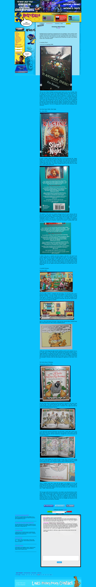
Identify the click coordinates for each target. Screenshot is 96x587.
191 (38, 574)
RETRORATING (27, 572)
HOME (16, 32)
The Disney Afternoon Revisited (49, 17)
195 (48, 574)
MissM (64, 509)
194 (45, 574)
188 (31, 574)
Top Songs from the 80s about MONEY (22, 515)
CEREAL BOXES (18, 39)
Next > (51, 574)
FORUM (16, 42)
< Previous (23, 574)
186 (26, 574)
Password (19, 49)
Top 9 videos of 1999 (18, 530)
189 (33, 574)
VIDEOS (16, 35)
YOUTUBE (17, 33)
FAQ (16, 43)
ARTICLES (17, 34)
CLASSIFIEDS (18, 37)
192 (41, 574)
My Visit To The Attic (18, 538)
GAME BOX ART (18, 40)
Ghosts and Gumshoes (19, 545)
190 (36, 574)
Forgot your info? (19, 51)
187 (29, 574)
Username (19, 47)
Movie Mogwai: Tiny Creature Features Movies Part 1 (24, 522)
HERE (18, 46)
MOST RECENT (19, 572)
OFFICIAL (39, 572)
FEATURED (33, 572)
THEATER (17, 36)
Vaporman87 (46, 522)
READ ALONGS (18, 41)
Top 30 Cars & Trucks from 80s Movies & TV (63, 17)
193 (43, 574)
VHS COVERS (18, 38)
